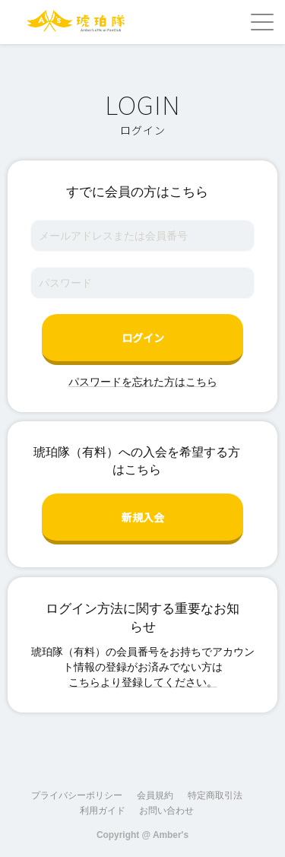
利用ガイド (102, 810)
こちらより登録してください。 (142, 682)
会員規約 (155, 795)
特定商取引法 (215, 795)
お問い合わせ (166, 810)
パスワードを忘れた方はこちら (142, 382)
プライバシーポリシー (76, 795)
